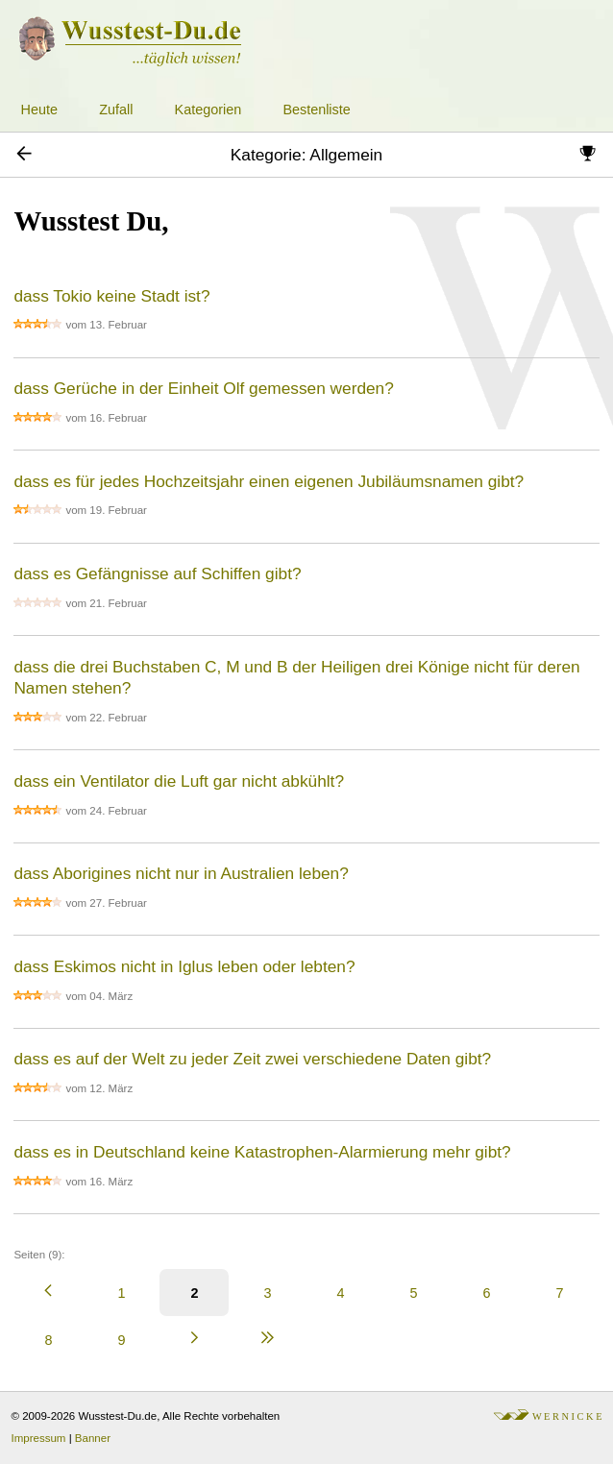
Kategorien (208, 109)
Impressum (39, 1438)
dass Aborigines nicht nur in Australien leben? (180, 873)
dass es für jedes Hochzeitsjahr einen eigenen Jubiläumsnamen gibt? (268, 481)
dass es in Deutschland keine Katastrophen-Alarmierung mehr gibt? (261, 1151)
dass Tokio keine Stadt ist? (111, 295)
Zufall (116, 109)
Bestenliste (316, 109)
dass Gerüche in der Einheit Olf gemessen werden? (203, 388)
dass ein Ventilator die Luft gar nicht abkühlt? (178, 781)
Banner (92, 1438)
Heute (39, 109)
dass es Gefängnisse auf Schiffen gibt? (157, 573)
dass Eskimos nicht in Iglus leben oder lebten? (184, 966)
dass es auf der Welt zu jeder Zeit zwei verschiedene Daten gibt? (252, 1058)
